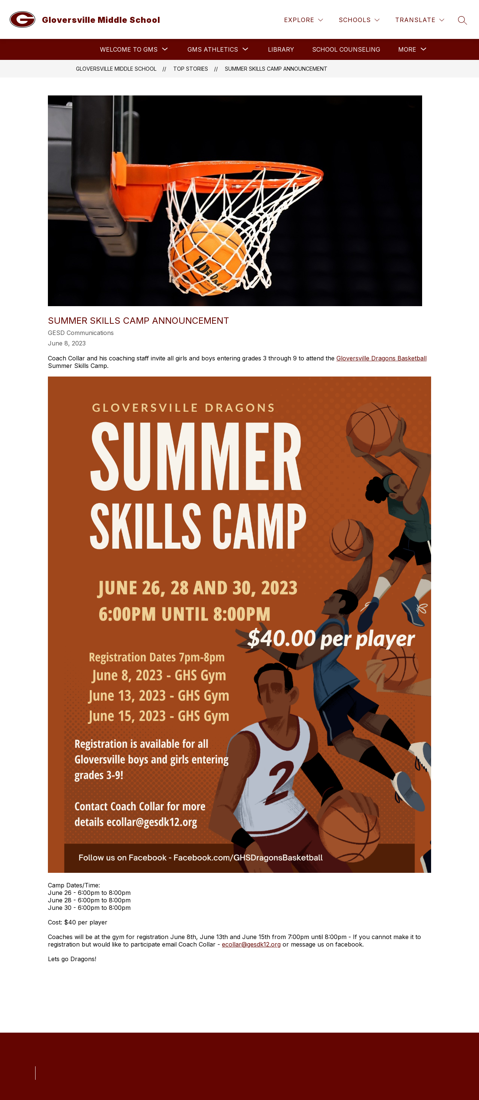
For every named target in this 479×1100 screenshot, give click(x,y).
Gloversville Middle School (116, 68)
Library (281, 49)
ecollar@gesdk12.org (251, 944)
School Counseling (346, 49)
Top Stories (190, 68)
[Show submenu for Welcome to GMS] (129, 49)
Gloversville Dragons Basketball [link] (381, 358)
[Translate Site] (419, 20)
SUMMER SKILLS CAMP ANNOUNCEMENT (276, 68)
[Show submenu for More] (407, 49)
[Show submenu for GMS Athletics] (212, 49)
